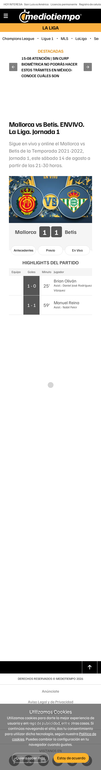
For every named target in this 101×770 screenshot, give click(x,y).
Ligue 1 (47, 38)
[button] (13, 67)
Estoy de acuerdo (71, 757)
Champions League (18, 38)
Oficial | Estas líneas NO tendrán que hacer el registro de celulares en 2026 (50, 67)
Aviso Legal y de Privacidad (50, 701)
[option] (23, 250)
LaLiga (81, 38)
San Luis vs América (36, 4)
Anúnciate (50, 691)
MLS (64, 38)
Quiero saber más (30, 757)
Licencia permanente (64, 4)
